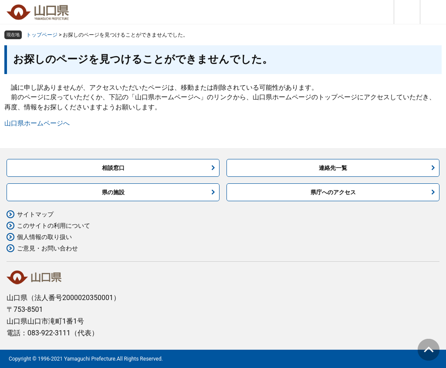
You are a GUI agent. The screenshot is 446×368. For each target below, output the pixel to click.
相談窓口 (113, 168)
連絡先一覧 (333, 168)
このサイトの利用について (53, 225)
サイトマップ (35, 214)
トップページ (41, 35)
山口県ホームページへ (37, 123)
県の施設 (113, 192)
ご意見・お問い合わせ (47, 248)
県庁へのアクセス (333, 192)
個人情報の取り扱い (44, 236)
